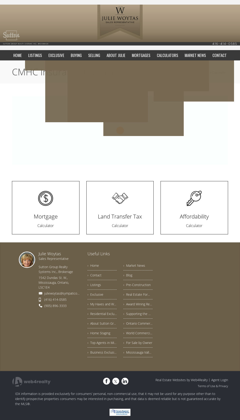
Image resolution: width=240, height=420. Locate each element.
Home (181, 72)
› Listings (94, 285)
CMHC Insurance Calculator (207, 72)
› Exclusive (95, 294)
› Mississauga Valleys (138, 352)
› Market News (134, 265)
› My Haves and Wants (102, 304)
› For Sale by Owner (137, 343)
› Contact (95, 275)
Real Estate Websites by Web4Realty (181, 380)
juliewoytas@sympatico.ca (62, 293)
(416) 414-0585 (55, 299)
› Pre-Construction (137, 285)
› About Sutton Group (102, 323)
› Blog (127, 275)
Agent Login (219, 380)
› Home (93, 265)
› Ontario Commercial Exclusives (138, 323)
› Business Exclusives (102, 352)
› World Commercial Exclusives (138, 333)
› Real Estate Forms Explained (138, 294)
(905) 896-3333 (55, 306)
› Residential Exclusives (102, 314)
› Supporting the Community (138, 314)
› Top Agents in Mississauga (102, 343)
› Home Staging (99, 333)
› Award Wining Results (138, 304)
